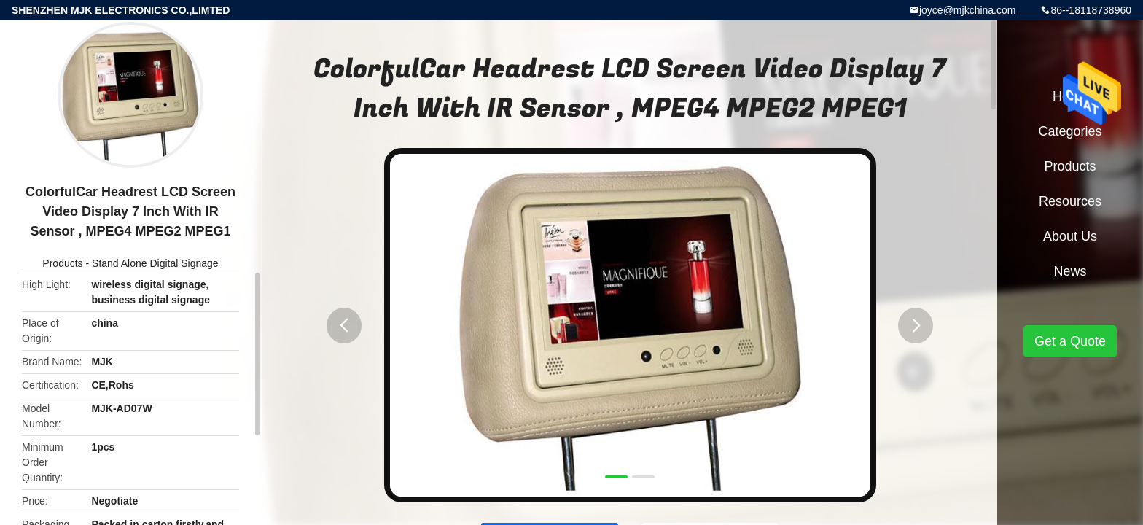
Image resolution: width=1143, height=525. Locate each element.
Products (62, 263)
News (1069, 271)
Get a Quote (1070, 341)
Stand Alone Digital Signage (155, 263)
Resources (1070, 201)
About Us (1070, 236)
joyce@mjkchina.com (967, 10)
